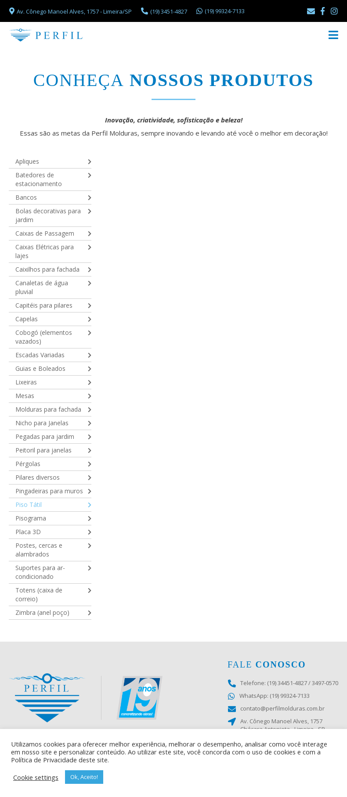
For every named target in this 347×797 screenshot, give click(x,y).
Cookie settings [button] (35, 777)
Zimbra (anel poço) (42, 612)
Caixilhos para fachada (47, 269)
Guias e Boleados (40, 368)
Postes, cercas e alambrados (38, 549)
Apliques (27, 161)
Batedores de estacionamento (38, 179)
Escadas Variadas (40, 355)
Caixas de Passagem (44, 233)
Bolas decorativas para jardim (48, 215)
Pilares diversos (37, 477)
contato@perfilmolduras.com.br (276, 708)
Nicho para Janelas (42, 423)
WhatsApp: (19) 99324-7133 (269, 696)
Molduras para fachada (48, 409)
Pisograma (30, 518)
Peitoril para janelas (43, 450)
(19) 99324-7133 (220, 11)
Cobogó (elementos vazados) (43, 336)
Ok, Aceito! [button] (84, 777)
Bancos (26, 197)
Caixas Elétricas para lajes (44, 251)
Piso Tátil (28, 504)
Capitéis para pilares (43, 305)
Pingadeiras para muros (49, 491)
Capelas (26, 319)
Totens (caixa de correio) (38, 594)
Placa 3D (28, 532)
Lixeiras (26, 382)
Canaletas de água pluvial (41, 287)
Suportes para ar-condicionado (40, 572)
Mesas (24, 395)
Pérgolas (27, 464)
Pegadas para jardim (44, 436)
